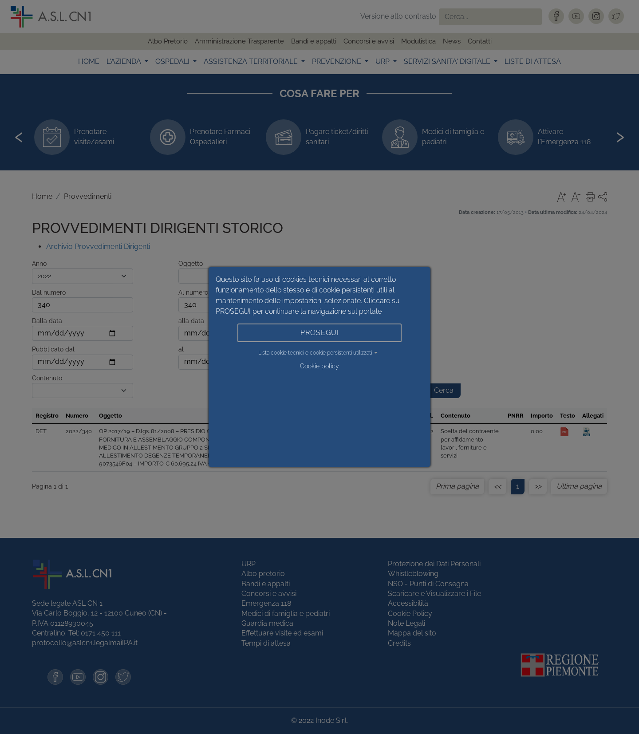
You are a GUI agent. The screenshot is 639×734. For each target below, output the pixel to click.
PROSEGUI (319, 332)
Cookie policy (319, 366)
